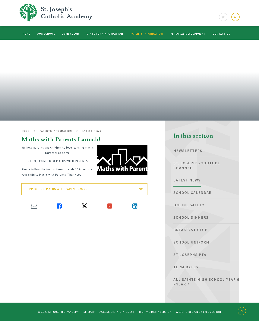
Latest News (91, 131)
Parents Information (55, 131)
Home (25, 131)
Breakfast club (190, 229)
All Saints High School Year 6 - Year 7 (206, 281)
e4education (212, 311)
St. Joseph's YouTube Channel (196, 165)
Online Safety (188, 205)
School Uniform (191, 242)
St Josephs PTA (189, 254)
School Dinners (191, 217)
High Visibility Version (155, 311)
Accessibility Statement (116, 311)
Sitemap (89, 311)
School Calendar (192, 192)
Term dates (185, 267)
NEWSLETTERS (187, 150)
